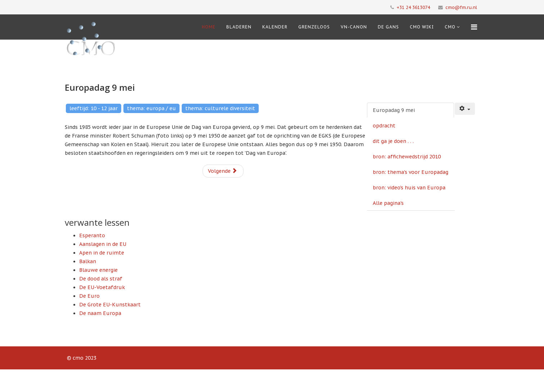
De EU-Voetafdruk (102, 287)
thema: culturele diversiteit (220, 108)
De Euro (89, 296)
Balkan (87, 261)
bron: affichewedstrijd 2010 (407, 156)
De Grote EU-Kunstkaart (110, 304)
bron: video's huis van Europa (409, 187)
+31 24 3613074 (413, 7)
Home (209, 27)
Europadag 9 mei (394, 110)
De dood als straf (100, 278)
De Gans (388, 27)
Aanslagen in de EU (102, 244)
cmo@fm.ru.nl (461, 7)
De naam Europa (100, 313)
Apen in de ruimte (101, 253)
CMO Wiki (422, 27)
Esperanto (92, 235)
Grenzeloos (314, 27)
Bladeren (238, 27)
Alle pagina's (388, 203)
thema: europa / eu (151, 108)
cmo (450, 27)
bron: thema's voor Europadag (410, 172)
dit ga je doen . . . (393, 141)
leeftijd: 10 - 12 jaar (93, 108)
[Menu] (474, 27)
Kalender (274, 27)
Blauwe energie (98, 270)
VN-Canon (354, 27)
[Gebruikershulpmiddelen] (465, 109)
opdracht (384, 125)
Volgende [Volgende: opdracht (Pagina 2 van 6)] (222, 171)
